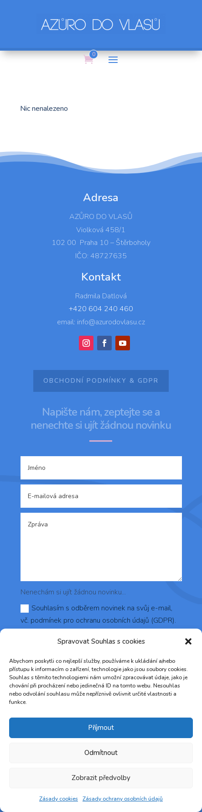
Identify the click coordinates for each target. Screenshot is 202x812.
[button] (188, 641)
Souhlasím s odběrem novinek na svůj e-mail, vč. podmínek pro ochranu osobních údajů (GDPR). (98, 614)
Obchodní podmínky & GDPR (101, 380)
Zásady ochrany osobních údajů (123, 798)
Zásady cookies (58, 798)
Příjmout (101, 727)
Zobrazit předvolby (101, 777)
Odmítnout (101, 752)
